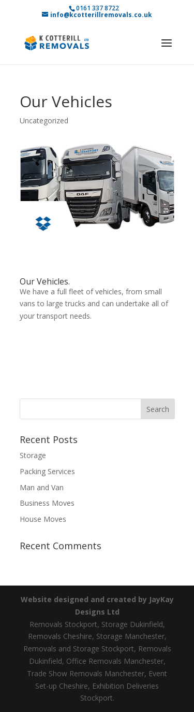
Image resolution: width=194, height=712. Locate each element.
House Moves (43, 519)
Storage (33, 455)
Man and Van (42, 487)
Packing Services (47, 471)
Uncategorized (44, 120)
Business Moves (47, 503)
